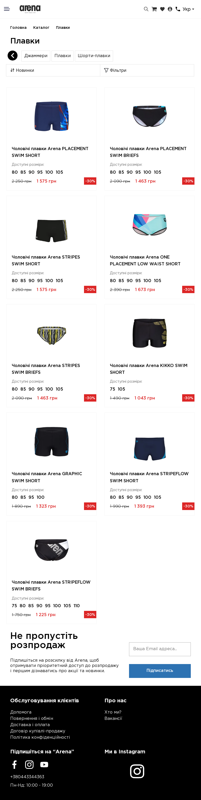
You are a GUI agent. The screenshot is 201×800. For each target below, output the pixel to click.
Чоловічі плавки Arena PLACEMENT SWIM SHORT (50, 152)
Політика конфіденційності (40, 737)
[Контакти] (178, 9)
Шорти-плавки (94, 56)
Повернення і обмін (31, 719)
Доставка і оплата (30, 725)
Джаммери (35, 56)
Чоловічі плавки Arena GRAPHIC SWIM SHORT (47, 477)
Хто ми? (112, 712)
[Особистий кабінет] (170, 9)
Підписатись (160, 671)
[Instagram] (29, 764)
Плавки (63, 27)
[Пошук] (146, 9)
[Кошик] (154, 9)
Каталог (41, 27)
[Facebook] (14, 764)
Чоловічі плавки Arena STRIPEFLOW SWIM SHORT (149, 477)
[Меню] (10, 9)
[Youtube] (44, 764)
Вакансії (113, 719)
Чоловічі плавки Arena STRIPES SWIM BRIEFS (46, 369)
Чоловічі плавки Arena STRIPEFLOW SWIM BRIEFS (51, 585)
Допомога (20, 712)
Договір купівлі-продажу (37, 731)
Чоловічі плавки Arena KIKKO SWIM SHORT (148, 369)
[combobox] (189, 9)
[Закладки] (162, 9)
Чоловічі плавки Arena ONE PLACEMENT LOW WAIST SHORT (145, 260)
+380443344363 (27, 777)
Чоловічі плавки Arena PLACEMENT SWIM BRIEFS (148, 152)
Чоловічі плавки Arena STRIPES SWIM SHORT (46, 260)
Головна (18, 27)
